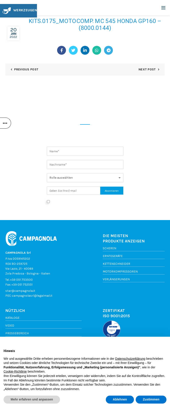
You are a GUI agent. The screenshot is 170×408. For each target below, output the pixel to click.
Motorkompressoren (120, 271)
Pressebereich (17, 333)
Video (9, 325)
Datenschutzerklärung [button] (130, 358)
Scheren (109, 248)
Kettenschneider (116, 264)
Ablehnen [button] (120, 399)
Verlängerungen (116, 279)
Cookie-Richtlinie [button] (15, 371)
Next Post (147, 69)
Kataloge (12, 318)
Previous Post (26, 69)
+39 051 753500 (21, 280)
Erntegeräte (113, 256)
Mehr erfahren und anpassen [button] (32, 399)
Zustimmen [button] (151, 399)
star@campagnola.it (20, 291)
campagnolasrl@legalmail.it (32, 296)
